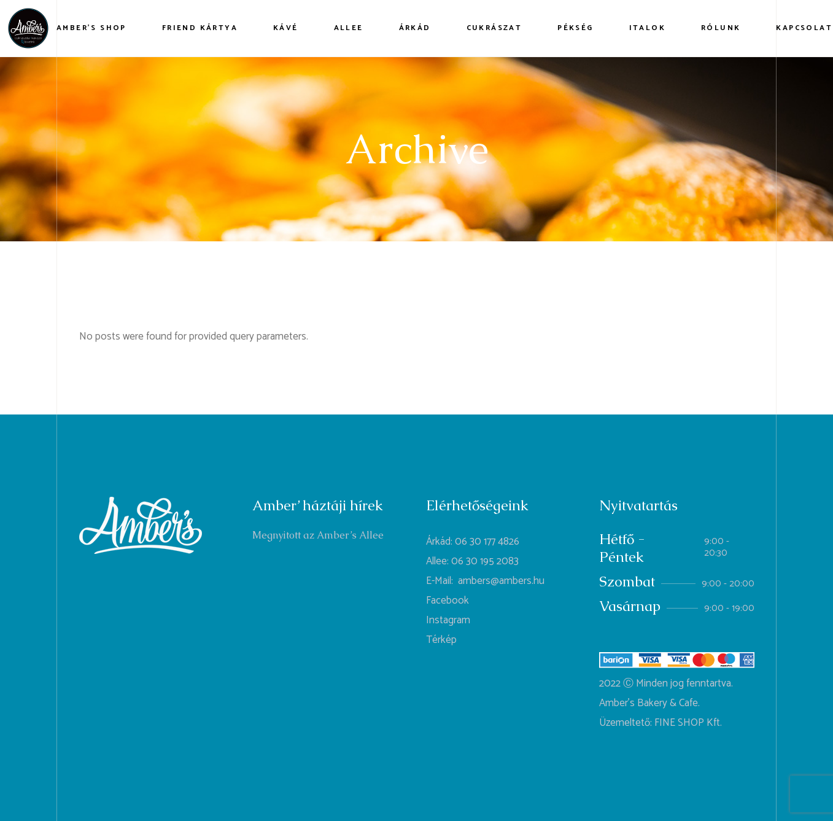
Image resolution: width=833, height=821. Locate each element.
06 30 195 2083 (485, 561)
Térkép (441, 639)
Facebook (447, 600)
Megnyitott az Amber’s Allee (318, 535)
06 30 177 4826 (487, 541)
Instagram (448, 620)
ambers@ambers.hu (501, 580)
